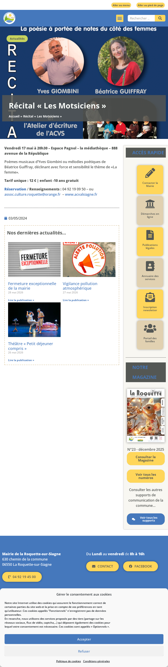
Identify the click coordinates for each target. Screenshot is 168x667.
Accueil (14, 116)
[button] (119, 18)
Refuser (84, 651)
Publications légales (150, 246)
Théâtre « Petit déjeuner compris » (30, 346)
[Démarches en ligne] (150, 204)
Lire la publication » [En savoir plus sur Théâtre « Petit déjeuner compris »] (21, 360)
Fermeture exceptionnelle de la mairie (32, 286)
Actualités (17, 39)
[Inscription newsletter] (150, 297)
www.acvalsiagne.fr (81, 194)
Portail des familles (150, 339)
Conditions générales (96, 661)
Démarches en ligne (150, 215)
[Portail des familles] (150, 328)
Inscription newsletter (150, 308)
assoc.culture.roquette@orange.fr (32, 194)
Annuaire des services (150, 277)
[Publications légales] (150, 235)
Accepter (84, 639)
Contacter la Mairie (150, 184)
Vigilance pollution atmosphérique (80, 286)
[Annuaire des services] (150, 266)
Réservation (15, 189)
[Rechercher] (160, 18)
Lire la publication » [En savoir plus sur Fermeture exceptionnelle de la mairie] (21, 300)
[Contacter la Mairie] (150, 173)
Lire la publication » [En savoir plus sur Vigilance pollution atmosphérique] (76, 300)
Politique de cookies (68, 661)
